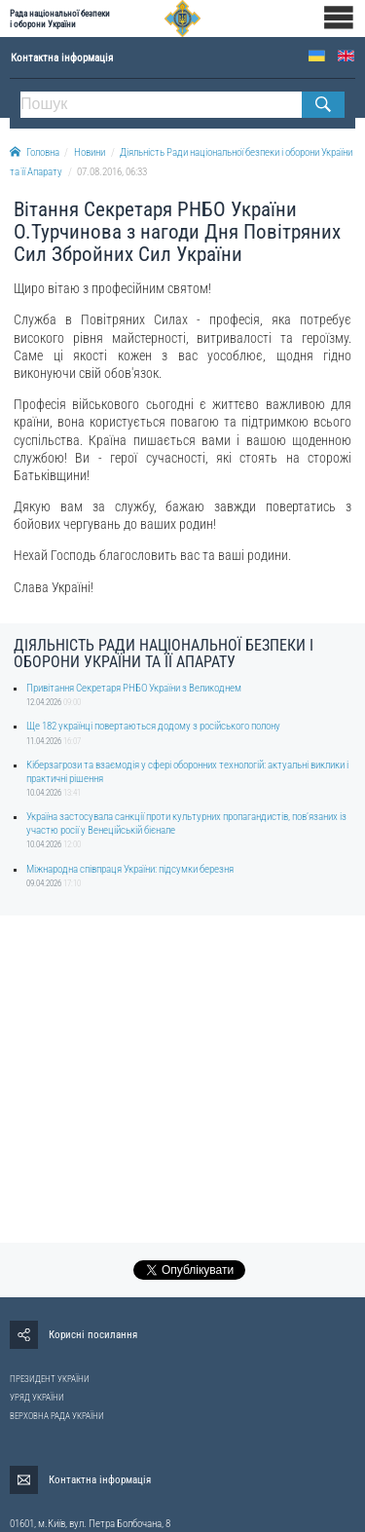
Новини (89, 152)
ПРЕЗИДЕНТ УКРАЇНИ (50, 1379)
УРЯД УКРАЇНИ (37, 1397)
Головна (34, 152)
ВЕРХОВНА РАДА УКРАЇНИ (57, 1416)
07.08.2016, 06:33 (112, 172)
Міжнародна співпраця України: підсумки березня (130, 869)
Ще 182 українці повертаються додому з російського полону (153, 726)
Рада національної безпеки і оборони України (60, 18)
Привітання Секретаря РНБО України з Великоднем (133, 688)
